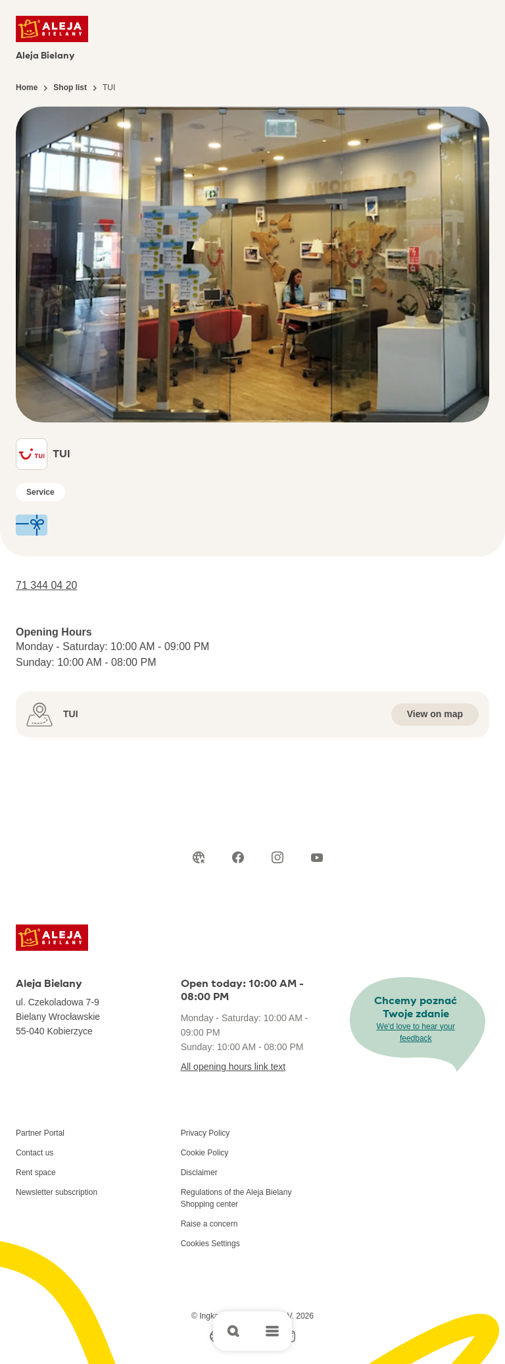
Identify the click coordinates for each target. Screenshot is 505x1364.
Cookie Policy (205, 1152)
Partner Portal (40, 1133)
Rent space (36, 1172)
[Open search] (232, 1331)
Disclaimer (199, 1172)
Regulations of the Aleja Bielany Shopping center (236, 1198)
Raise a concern (209, 1223)
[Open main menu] (272, 1331)
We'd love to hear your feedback (416, 1032)
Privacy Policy (205, 1133)
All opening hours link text (233, 1066)
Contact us (34, 1152)
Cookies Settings (210, 1243)
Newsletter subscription (56, 1192)
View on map (435, 714)
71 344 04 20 (46, 585)
